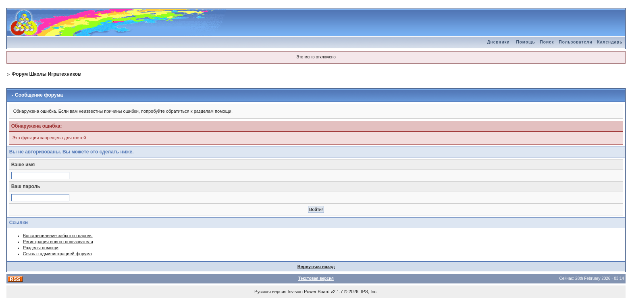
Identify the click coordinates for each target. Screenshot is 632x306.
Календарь (610, 42)
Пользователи (575, 42)
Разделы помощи (40, 247)
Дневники (498, 42)
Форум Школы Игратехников (46, 74)
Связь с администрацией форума (57, 253)
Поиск (547, 42)
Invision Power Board (309, 291)
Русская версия (270, 291)
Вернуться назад (316, 266)
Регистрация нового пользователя (58, 241)
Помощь (525, 42)
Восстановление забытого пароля (58, 235)
